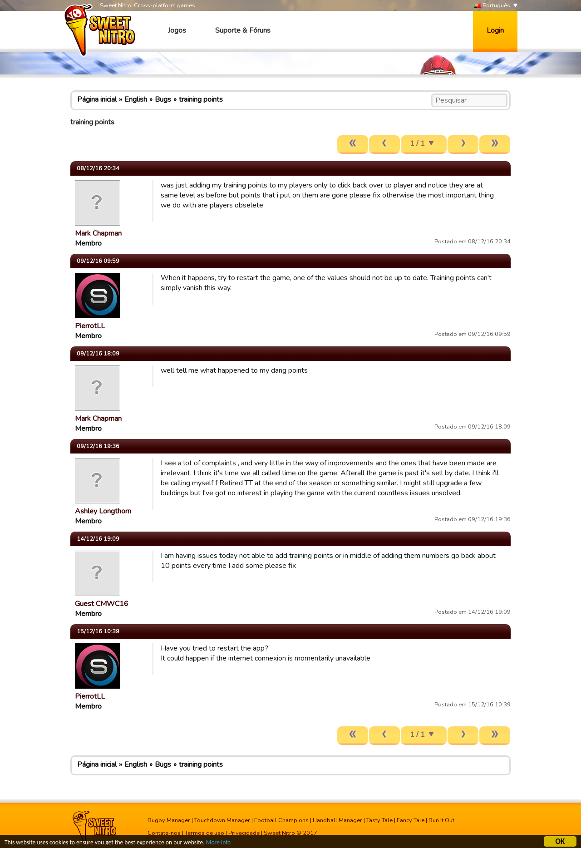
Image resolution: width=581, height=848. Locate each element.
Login (495, 30)
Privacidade (244, 833)
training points (201, 99)
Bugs (163, 99)
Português (492, 5)
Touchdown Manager (222, 820)
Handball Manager (337, 820)
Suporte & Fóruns (243, 30)
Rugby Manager (169, 820)
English (135, 99)
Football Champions (281, 820)
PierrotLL (90, 326)
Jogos (177, 30)
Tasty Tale (379, 820)
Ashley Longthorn (103, 511)
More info (218, 843)
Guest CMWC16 (101, 604)
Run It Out (441, 820)
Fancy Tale (410, 820)
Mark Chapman (98, 233)
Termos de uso (204, 833)
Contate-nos (164, 833)
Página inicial (97, 99)
